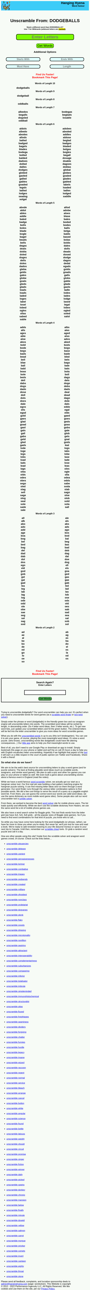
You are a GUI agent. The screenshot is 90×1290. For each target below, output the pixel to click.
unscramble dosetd (15, 1220)
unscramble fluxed (15, 1012)
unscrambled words (31, 736)
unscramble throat (15, 1271)
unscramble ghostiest (16, 894)
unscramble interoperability (19, 956)
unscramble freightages (17, 1017)
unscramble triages (15, 874)
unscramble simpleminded (18, 991)
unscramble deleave (16, 849)
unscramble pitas (14, 1006)
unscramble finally (15, 1210)
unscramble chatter (15, 1037)
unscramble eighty (15, 1266)
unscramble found (15, 1124)
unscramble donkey (15, 1190)
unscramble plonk (14, 915)
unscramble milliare (15, 889)
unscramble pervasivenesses (20, 859)
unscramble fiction (15, 1164)
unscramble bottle (14, 1129)
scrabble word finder (61, 715)
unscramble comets (15, 1251)
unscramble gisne (14, 1276)
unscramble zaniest (15, 854)
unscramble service (15, 1083)
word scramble (38, 782)
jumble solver (25, 799)
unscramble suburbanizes (18, 966)
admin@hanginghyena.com (14, 1284)
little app (26, 743)
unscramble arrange (16, 1093)
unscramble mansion (16, 1200)
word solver (48, 803)
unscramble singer (15, 1159)
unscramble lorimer (15, 864)
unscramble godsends (17, 879)
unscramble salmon (15, 1230)
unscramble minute (15, 1215)
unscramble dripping (16, 930)
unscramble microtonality (18, 935)
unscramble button (15, 1103)
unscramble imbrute (15, 986)
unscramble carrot (15, 1236)
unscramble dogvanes (17, 910)
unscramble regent (15, 1073)
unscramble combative (17, 869)
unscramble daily (14, 1174)
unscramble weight (15, 1139)
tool (85, 752)
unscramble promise (16, 1154)
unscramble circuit (15, 1149)
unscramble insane (15, 1057)
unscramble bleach (15, 1088)
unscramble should (15, 1144)
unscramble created (15, 884)
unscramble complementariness (21, 961)
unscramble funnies (15, 1042)
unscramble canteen (16, 1261)
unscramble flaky (14, 920)
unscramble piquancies (17, 844)
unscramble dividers (16, 1027)
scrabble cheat (52, 829)
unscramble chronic (15, 1195)
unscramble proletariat (17, 905)
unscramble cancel (15, 1098)
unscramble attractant (16, 950)
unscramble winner (15, 1169)
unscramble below (15, 1205)
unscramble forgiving (16, 1032)
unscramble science (15, 1118)
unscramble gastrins (16, 945)
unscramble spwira (15, 1185)
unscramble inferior (15, 976)
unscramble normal (15, 1078)
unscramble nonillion (16, 940)
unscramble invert (14, 1256)
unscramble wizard (15, 1062)
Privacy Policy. (48, 1289)
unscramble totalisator (17, 981)
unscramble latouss (15, 1134)
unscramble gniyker (15, 1246)
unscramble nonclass (16, 900)
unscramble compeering (17, 971)
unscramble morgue (15, 1241)
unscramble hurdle (15, 1047)
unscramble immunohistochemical (22, 996)
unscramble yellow (15, 1225)
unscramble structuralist (17, 1001)
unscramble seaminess (17, 1022)
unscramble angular (15, 1113)
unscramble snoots (15, 925)
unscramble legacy (15, 1052)
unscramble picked (15, 1180)
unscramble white (14, 1108)
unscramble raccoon (16, 1068)
